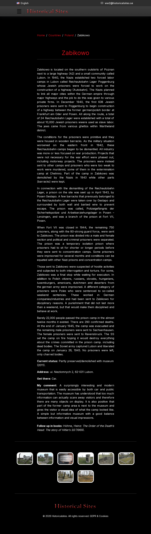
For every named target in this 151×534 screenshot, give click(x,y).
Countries (55, 35)
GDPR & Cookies (99, 516)
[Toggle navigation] (19, 11)
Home (41, 35)
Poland (69, 35)
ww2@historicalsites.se (117, 3)
